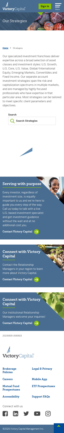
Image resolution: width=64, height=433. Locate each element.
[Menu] (57, 4)
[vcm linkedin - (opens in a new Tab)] (15, 414)
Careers (8, 379)
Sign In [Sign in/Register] (45, 6)
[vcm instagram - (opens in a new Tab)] (48, 414)
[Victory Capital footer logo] (18, 357)
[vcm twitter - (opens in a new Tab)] (26, 414)
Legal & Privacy (42, 368)
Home (5, 48)
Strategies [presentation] (18, 48)
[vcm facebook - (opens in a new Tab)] (5, 414)
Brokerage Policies (9, 370)
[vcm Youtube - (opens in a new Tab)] (37, 414)
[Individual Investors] (14, 6)
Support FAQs (41, 396)
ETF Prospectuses (43, 386)
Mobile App (39, 379)
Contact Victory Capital (17, 231)
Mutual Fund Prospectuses (11, 387)
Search (12, 114)
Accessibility (11, 396)
